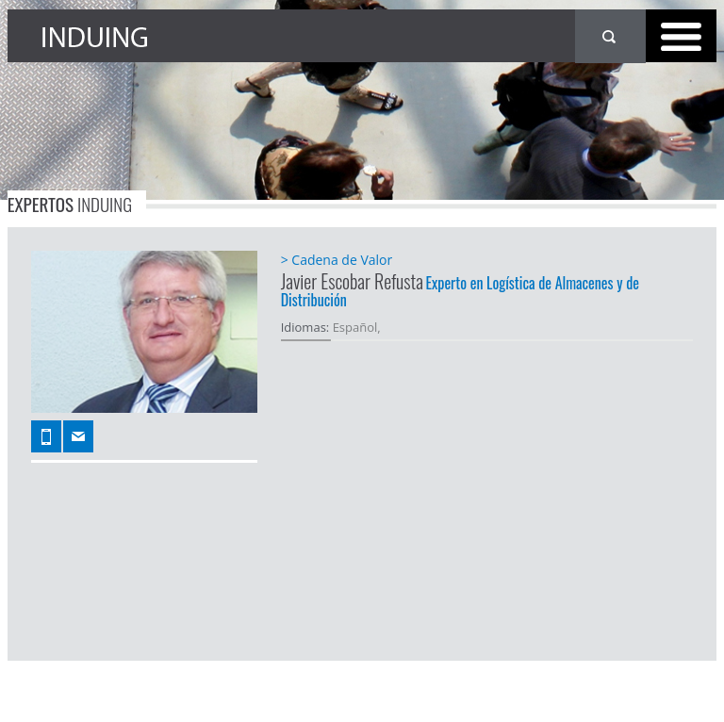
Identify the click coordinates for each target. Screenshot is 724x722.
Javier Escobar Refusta (352, 281)
